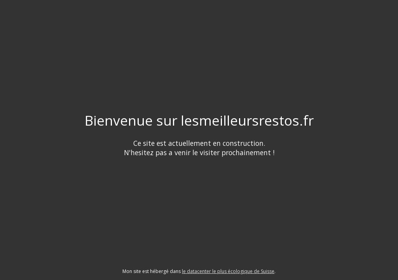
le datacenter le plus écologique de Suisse (228, 271)
